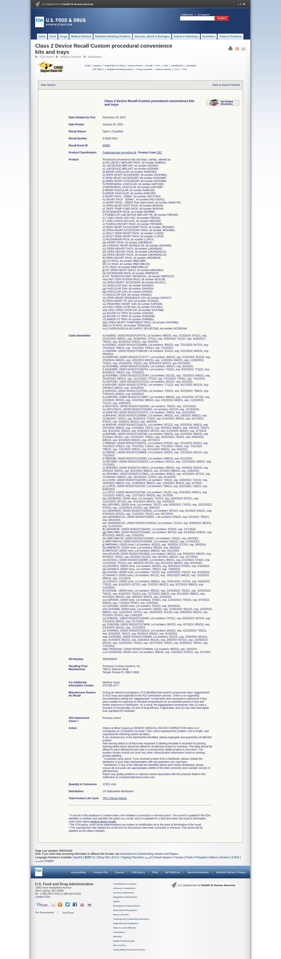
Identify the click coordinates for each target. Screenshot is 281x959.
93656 (106, 145)
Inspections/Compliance (125, 923)
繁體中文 (90, 857)
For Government (44, 912)
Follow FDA (187, 14)
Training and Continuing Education (131, 919)
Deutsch (224, 857)
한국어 (115, 857)
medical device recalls (103, 821)
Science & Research (123, 892)
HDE (166, 65)
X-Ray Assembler (144, 69)
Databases (95, 56)
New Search (48, 84)
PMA (158, 65)
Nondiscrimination (198, 872)
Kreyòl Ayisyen (162, 857)
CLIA (176, 69)
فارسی (39, 860)
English (49, 860)
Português (201, 857)
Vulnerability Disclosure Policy (129, 949)
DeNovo (97, 65)
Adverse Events (135, 65)
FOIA (155, 872)
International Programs (125, 910)
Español (77, 857)
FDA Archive (119, 945)
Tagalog (126, 857)
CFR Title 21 (98, 69)
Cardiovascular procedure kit (119, 152)
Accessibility (78, 872)
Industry (117, 936)
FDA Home (47, 56)
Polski (189, 857)
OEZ (159, 152)
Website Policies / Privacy (231, 872)
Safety (116, 901)
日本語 (235, 857)
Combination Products (125, 884)
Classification (177, 65)
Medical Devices (70, 56)
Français (178, 857)
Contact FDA (100, 872)
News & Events (121, 914)
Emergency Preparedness (126, 906)
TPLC (185, 69)
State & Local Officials (124, 928)
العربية (148, 857)
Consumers (119, 932)
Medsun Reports (163, 69)
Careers (119, 872)
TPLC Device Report (115, 798)
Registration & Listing (115, 65)
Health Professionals (124, 941)
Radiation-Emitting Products (120, 69)
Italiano (213, 857)
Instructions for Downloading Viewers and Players (149, 853)
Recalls (149, 65)
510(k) (88, 65)
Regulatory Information (125, 897)
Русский (137, 857)
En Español (203, 14)
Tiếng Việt (103, 857)
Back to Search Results (226, 84)
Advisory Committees (124, 888)
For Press (68, 912)
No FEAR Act (172, 872)
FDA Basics (138, 872)
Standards (191, 65)
